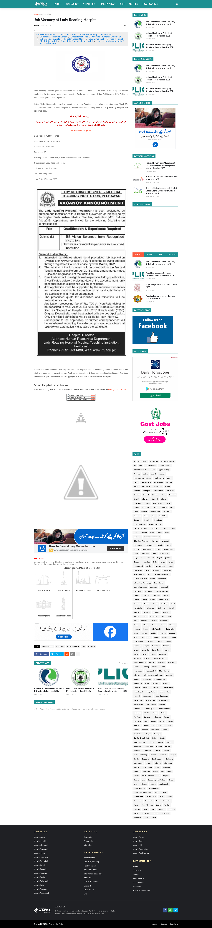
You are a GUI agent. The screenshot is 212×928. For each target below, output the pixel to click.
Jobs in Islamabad (40, 845)
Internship (153, 587)
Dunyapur (137, 537)
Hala (155, 562)
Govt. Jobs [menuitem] (71, 4)
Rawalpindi (149, 746)
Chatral (147, 503)
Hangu (162, 562)
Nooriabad (137, 709)
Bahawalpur (158, 482)
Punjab (138, 255)
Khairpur (154, 621)
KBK (169, 616)
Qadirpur (157, 734)
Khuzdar (137, 629)
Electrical (155, 541)
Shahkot (149, 763)
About (135, 866)
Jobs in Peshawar (40, 873)
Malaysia (147, 658)
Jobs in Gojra (39, 885)
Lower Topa (156, 650)
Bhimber (155, 495)
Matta (163, 667)
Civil (171, 507)
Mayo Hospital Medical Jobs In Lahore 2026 (161, 285)
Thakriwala (149, 801)
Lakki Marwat (138, 642)
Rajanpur (169, 742)
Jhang (144, 600)
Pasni (146, 721)
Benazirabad (158, 491)
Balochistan (146, 486)
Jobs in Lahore (39, 837)
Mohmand (156, 683)
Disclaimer (137, 886)
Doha (152, 533)
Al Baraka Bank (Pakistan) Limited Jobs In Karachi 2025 (162, 177)
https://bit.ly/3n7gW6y (81, 130)
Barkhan (137, 491)
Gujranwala (150, 558)
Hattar (171, 566)
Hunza (152, 579)
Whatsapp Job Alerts (50, 38)
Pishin (170, 725)
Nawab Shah (138, 700)
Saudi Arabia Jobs (97, 38)
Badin (169, 478)
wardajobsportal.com (117, 389)
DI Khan (163, 528)
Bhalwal (146, 495)
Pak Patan (137, 717)
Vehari (136, 813)
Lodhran (166, 646)
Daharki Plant (155, 512)
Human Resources (140, 579)
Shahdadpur (138, 763)
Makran (153, 654)
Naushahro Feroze (161, 696)
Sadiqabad (147, 751)
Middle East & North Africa (153, 675)
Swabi (171, 780)
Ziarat (154, 818)
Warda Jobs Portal (56, 924)
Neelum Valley (163, 700)
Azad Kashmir (159, 478)
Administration (45, 14)
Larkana (159, 642)
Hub (149, 574)
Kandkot (166, 612)
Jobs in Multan (39, 853)
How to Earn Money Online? (110, 41)
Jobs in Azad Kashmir (141, 853)
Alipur (153, 470)
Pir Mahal (161, 725)
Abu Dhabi (154, 461)
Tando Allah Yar (139, 788)
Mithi (147, 683)
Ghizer (168, 545)
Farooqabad (138, 545)
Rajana (160, 742)
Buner (164, 495)
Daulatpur (137, 520)
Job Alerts (137, 870)
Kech (136, 621)
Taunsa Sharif (151, 797)
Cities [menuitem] (122, 4)
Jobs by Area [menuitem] (107, 4)
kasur (162, 616)
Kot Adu (172, 633)
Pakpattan (157, 717)
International (158, 583)
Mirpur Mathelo (159, 679)
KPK (83, 646)
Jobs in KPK (137, 845)
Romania (137, 751)
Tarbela (164, 792)
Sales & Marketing (140, 755)
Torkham (137, 809)
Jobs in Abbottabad (41, 893)
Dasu (153, 516)
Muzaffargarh (138, 692)
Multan (165, 683)
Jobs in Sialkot (39, 865)
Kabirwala (137, 604)
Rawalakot (137, 746)
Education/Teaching (141, 541)
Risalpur (159, 746)
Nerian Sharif (138, 704)
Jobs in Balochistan (140, 849)
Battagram (146, 491)
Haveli (147, 570)
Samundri (163, 755)
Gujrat (159, 558)
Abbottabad (142, 461)
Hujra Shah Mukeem (162, 574)
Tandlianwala (163, 784)
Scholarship (169, 759)
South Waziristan (148, 776)
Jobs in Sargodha (40, 869)
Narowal (137, 696)
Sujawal (166, 776)
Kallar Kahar (138, 608)
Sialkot (155, 771)
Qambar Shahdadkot (141, 738)
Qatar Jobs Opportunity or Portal (77, 41)
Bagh (136, 482)
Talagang (144, 784)
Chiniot (136, 507)
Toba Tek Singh (147, 805)
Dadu (136, 512)
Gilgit (158, 549)
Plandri (136, 730)
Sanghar (173, 755)
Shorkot (137, 771)
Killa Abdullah (156, 629)
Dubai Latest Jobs (79, 36)
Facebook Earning (88, 34)
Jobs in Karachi (40, 841)
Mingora (169, 675)
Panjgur (167, 717)
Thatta (136, 805)
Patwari (170, 721)
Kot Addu (162, 633)
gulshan (168, 558)
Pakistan (147, 717)
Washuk (155, 813)
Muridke (137, 688)
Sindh (149, 255)
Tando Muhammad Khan (143, 792)
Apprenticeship (163, 470)
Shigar (157, 767)
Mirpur (136, 679)
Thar (157, 801)
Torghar (167, 805)
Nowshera (137, 713)
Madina (166, 650)
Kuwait (164, 637)
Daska (146, 516)
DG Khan (154, 528)
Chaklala (145, 499)
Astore (145, 474)
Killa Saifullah (170, 629)
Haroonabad (138, 566)
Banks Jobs (158, 486)
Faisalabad (165, 541)
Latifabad (137, 646)
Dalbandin (166, 512)
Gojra (136, 554)
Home (36, 14)
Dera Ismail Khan (155, 524)
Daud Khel (162, 516)
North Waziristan (164, 709)
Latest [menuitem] (57, 4)
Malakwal (137, 658)
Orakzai (163, 713)
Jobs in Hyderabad (41, 857)
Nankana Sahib (164, 692)
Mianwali (137, 675)
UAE (153, 809)
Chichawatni (157, 503)
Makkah (144, 654)
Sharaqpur (168, 763)
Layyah (146, 646)
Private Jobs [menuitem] (89, 4)
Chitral (155, 507)
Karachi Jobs (107, 34)
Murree (145, 688)
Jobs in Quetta (39, 877)
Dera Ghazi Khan (140, 524)
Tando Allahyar (153, 788)
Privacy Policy (138, 878)
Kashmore (153, 616)
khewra (163, 625)
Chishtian (146, 507)
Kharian (154, 625)
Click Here (91, 395)
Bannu (167, 486)
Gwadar (136, 562)
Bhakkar (137, 495)
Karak (145, 616)
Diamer (172, 528)
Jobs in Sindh (138, 841)
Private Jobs (138, 734)
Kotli (135, 637)
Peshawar (91, 646)
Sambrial (153, 755)
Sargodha (145, 759)
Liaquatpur (156, 646)
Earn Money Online (45, 34)
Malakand (162, 654)
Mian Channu (164, 671)
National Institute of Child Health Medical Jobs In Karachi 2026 (80, 689)
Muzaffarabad (168, 688)
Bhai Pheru (170, 491)
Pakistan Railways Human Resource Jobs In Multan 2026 (160, 297)
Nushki (146, 713)
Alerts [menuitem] (133, 4)
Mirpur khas (146, 679)
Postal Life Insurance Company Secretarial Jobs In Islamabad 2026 (112, 689)
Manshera (171, 662)
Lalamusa (150, 642)
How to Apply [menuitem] (150, 4)
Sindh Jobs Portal (48, 41)
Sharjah (136, 767)
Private (165, 730)
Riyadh (167, 746)
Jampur (136, 595)
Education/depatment (152, 537)
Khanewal (163, 621)
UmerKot (161, 809)
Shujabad (146, 771)
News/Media (151, 704)
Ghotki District (147, 549)
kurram (156, 637)
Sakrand (166, 751)
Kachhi (146, 604)
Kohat (136, 633)
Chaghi (136, 499)
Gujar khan (164, 554)
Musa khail (155, 688)
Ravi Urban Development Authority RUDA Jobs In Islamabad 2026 (49, 689)
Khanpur (137, 625)
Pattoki (161, 721)
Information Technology (142, 583)
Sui (159, 776)
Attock (153, 474)
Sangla (136, 759)
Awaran (162, 474)
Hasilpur (149, 566)
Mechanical (138, 671)
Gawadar (160, 545)
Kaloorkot (161, 608)
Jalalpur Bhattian (162, 591)
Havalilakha (138, 570)
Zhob (146, 818)
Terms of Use (138, 882)
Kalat (173, 604)
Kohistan (145, 633)
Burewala (172, 495)
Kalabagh (164, 604)
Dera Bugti (158, 520)
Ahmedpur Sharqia (140, 470)
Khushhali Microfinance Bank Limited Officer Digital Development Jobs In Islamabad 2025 (161, 190)
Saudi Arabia (156, 759)
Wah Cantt (145, 813)
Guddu (154, 554)
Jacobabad (138, 591)
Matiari (154, 667)
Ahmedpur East (164, 465)
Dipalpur (144, 533)
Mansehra (161, 662)
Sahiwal (157, 751)
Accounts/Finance (167, 461)
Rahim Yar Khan (139, 742)
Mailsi (136, 654)
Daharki (144, 512)
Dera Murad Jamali (140, 528)
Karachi (136, 616)
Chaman (164, 499)
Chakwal (155, 499)
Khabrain (144, 621)
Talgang (153, 784)
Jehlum (136, 600)
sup (143, 780)
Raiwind (151, 742)
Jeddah (165, 595)
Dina (135, 533)
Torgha (158, 805)
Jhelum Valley (163, 600)
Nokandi (162, 704)
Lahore (173, 637)
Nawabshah (150, 700)
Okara (155, 713)
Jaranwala (156, 595)
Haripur (170, 562)
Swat (135, 784)
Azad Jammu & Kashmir (142, 478)
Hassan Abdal (160, 566)
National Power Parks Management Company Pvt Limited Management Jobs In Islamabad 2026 (160, 165)
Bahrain (169, 482)
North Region (149, 709)
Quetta (162, 738)
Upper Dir (171, 809)
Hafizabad (146, 562)
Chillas (168, 503)
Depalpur (147, 520)
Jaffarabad (148, 591)
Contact (136, 874)
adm (140, 465)
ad (135, 465)
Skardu (136, 776)
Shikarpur (166, 767)
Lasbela (168, 642)
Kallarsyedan (150, 608)
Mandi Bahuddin (140, 662)
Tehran (169, 797)
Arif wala (137, 474)
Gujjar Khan (138, 558)
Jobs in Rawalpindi (41, 861)
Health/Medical (73, 646)
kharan (145, 625)
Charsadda (137, 503)
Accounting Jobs (48, 43)
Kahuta (155, 604)
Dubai (160, 533)
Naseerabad (147, 696)
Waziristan (137, 818)
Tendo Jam (138, 801)
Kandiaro (156, 612)
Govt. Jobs (60, 646)
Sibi (162, 771)
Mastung (146, 667)
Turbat (145, 809)
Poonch (145, 730)
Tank (156, 792)
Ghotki (136, 549)
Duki (167, 533)
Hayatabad (167, 570)
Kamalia (171, 608)
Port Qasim (155, 730)
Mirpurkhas (138, 683)
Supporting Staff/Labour (157, 780)
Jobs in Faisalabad (40, 849)
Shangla (158, 763)
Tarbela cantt (138, 797)
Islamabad (164, 587)
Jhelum (152, 600)
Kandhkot (146, 612)
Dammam (137, 516)
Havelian (156, 570)
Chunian (164, 507)
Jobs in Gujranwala (41, 881)
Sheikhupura (147, 767)
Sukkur (136, 780)
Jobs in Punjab (116, 38)
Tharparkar (166, 801)
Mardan (136, 667)
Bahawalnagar (146, 482)
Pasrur (153, 721)
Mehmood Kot (150, 671)
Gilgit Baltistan (168, 549)
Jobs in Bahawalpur (41, 889)
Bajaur (136, 486)
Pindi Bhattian (149, 725)
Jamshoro (146, 595)
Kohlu (153, 633)
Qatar (154, 738)
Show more (123, 663)
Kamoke (137, 612)
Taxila (161, 797)
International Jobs (140, 587)
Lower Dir (145, 650)
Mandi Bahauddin (160, 658)
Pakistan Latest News (74, 38)
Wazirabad (165, 813)
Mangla (152, 662)
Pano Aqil (137, 721)
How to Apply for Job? (141, 890)
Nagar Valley (151, 692)
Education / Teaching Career (53, 36)
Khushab (172, 625)
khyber (145, 629)
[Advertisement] (155, 229)
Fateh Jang (149, 545)
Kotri (142, 637)
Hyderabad (162, 579)
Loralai (136, 650)
